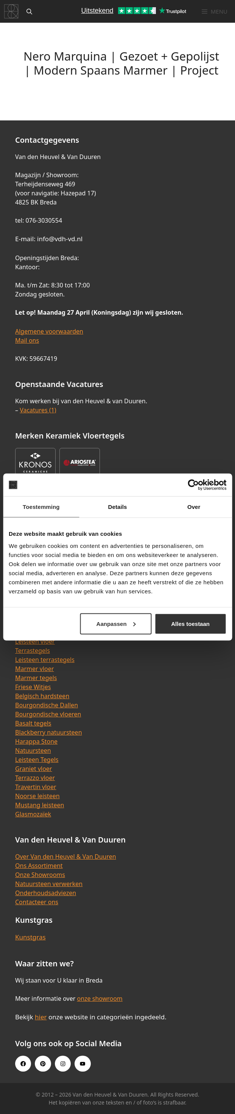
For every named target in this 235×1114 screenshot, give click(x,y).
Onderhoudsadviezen (45, 893)
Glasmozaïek (33, 814)
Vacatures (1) (38, 410)
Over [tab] (194, 507)
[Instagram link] (63, 1064)
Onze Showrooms (40, 875)
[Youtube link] (82, 1064)
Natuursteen (33, 750)
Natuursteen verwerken (48, 884)
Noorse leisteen (37, 796)
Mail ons (27, 340)
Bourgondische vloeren (48, 714)
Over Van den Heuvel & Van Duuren (65, 856)
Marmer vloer (34, 669)
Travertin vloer (35, 787)
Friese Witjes (33, 687)
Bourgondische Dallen (46, 705)
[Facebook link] (23, 1064)
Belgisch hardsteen (42, 696)
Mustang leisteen (39, 805)
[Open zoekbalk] (29, 11)
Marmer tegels (36, 678)
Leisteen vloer (35, 641)
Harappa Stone (36, 741)
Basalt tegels (33, 723)
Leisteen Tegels (37, 759)
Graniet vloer (33, 769)
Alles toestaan (190, 623)
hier (41, 1017)
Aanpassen (116, 623)
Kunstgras (30, 937)
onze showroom (99, 998)
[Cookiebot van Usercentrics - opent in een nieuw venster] (193, 485)
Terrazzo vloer (35, 778)
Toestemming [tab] (41, 507)
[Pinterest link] (43, 1064)
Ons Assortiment (39, 865)
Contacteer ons (36, 902)
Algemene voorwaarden (49, 331)
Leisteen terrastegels (45, 659)
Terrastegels (32, 650)
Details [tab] (117, 507)
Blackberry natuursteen (48, 732)
